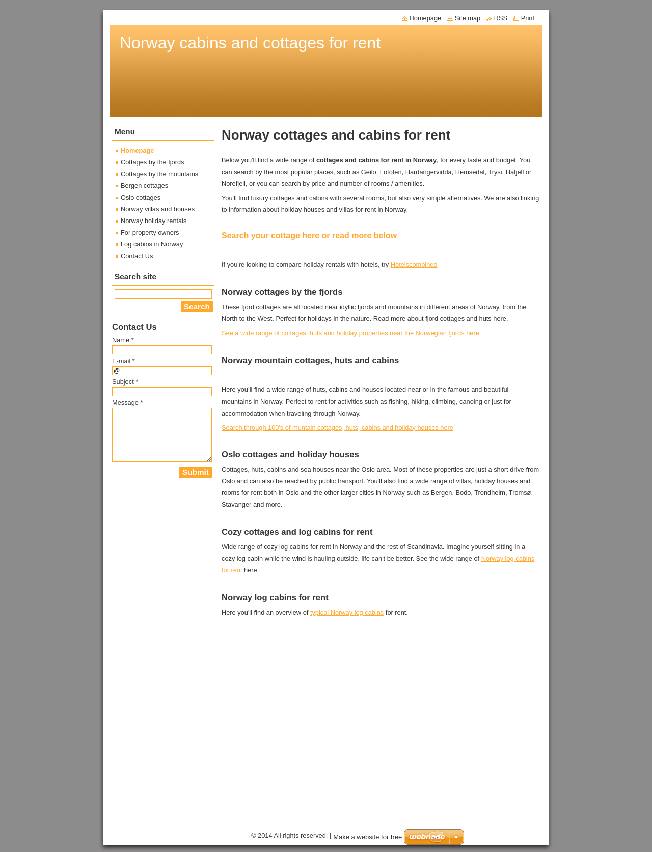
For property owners (150, 232)
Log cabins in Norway (152, 244)
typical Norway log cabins (347, 612)
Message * (127, 402)
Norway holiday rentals (153, 221)
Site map (468, 18)
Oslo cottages (140, 197)
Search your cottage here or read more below (309, 235)
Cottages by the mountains (159, 174)
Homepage (137, 150)
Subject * (125, 382)
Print (527, 18)
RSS (500, 18)
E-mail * (123, 361)
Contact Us (137, 256)
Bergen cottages (144, 185)
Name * (123, 340)
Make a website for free (367, 837)
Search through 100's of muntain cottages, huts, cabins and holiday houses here (337, 427)
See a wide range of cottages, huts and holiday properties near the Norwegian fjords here (350, 333)
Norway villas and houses (158, 209)
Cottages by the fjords (152, 162)
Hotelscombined (414, 264)
